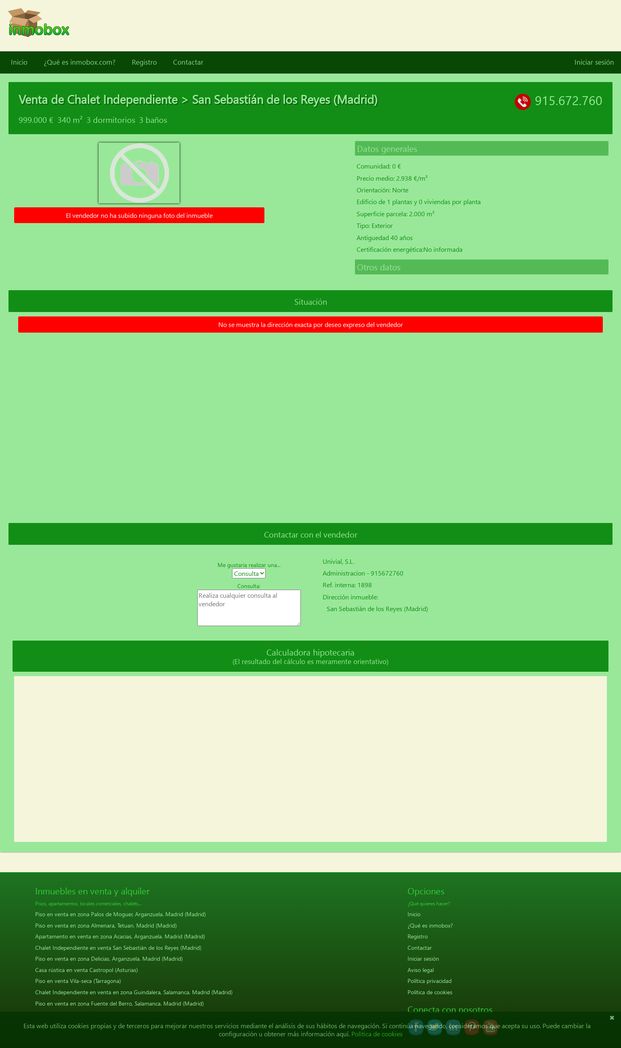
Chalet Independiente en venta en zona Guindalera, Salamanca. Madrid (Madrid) (133, 992)
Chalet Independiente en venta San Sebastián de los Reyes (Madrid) (118, 947)
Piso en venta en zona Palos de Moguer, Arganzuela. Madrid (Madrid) (120, 914)
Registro (144, 62)
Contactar (188, 62)
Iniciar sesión (594, 62)
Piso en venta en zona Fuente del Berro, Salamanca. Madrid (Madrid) (119, 1003)
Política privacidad (430, 981)
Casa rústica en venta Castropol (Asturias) (86, 970)
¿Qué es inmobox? (430, 925)
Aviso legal (421, 970)
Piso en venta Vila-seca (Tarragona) (78, 981)
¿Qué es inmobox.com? (80, 62)
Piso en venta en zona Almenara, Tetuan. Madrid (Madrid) (106, 925)
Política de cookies (430, 992)
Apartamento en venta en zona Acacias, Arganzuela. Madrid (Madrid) (120, 936)
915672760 (387, 573)
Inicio (19, 62)
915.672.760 (568, 99)
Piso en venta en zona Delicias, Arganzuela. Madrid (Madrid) (109, 958)
